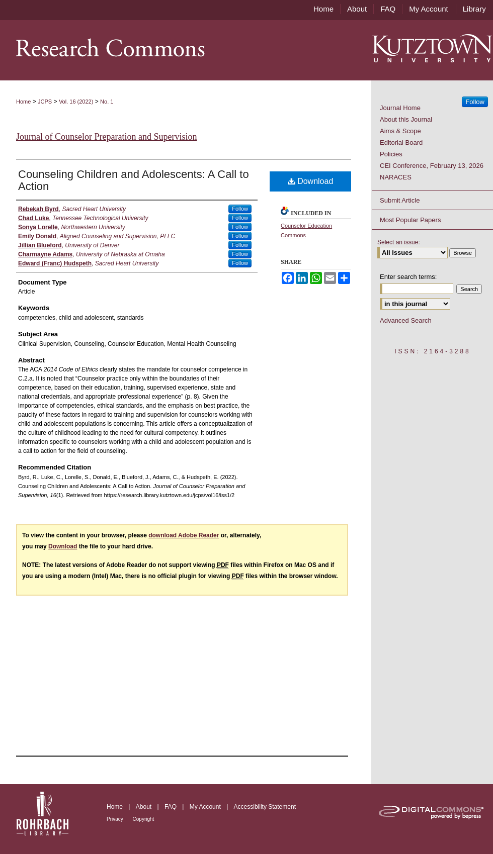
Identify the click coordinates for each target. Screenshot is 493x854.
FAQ (171, 806)
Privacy (116, 819)
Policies (391, 154)
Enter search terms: (408, 276)
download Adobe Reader (183, 535)
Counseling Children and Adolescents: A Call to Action (133, 180)
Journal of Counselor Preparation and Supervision (106, 137)
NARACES (396, 177)
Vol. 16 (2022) (76, 102)
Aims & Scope (400, 131)
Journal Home (400, 108)
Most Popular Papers (410, 220)
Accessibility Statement (265, 806)
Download (311, 181)
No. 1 (106, 102)
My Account (206, 806)
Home (23, 102)
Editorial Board (401, 142)
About (144, 806)
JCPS (45, 102)
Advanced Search (406, 320)
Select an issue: (398, 242)
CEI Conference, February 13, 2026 (431, 165)
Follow (240, 209)
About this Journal (406, 119)
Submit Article (400, 200)
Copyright (143, 819)
